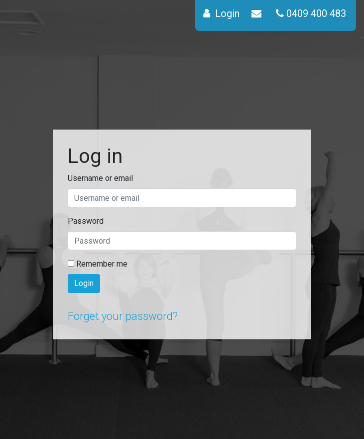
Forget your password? (123, 316)
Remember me (97, 264)
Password (86, 221)
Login (84, 283)
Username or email (100, 178)
